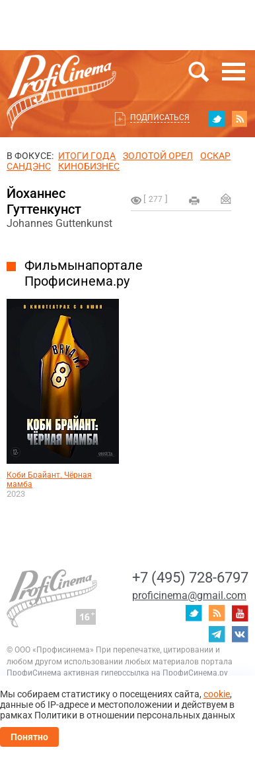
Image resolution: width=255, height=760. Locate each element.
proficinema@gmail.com (189, 595)
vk (239, 634)
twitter (216, 118)
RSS (239, 118)
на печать (194, 200)
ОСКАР (215, 155)
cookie (216, 694)
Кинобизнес (89, 166)
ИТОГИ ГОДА (87, 155)
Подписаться (160, 117)
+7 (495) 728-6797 (190, 577)
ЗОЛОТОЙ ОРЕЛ (158, 155)
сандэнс (29, 166)
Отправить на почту (226, 198)
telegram (216, 634)
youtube (239, 612)
